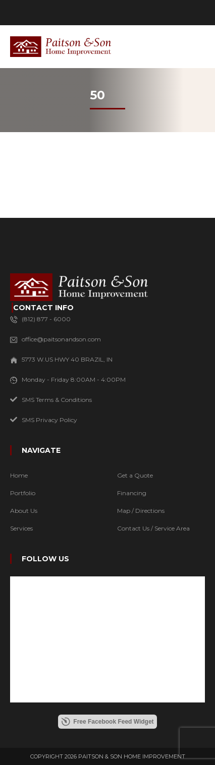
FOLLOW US (45, 558)
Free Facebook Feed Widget (107, 721)
